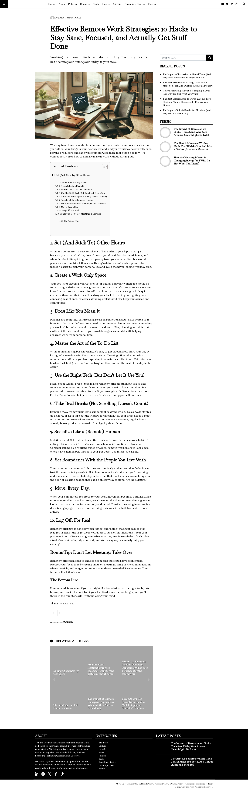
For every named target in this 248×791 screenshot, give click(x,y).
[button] (54, 680)
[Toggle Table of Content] (103, 166)
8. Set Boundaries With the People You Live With (82, 203)
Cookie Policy (161, 783)
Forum (152, 4)
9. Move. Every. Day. (68, 207)
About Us (120, 783)
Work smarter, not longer (117, 592)
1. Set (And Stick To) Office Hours (72, 175)
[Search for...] (183, 58)
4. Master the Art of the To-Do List (76, 189)
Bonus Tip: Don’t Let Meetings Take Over (80, 214)
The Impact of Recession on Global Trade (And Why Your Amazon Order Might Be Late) (191, 132)
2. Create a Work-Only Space (72, 182)
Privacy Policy (176, 783)
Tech (96, 4)
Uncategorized (106, 765)
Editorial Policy (146, 783)
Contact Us (132, 783)
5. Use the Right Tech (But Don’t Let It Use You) (82, 193)
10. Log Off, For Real (69, 210)
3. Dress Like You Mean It (71, 186)
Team (210, 783)
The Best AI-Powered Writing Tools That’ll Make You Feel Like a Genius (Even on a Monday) (193, 146)
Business (85, 4)
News (61, 4)
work (106, 156)
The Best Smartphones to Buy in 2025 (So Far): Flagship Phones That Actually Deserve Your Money (187, 102)
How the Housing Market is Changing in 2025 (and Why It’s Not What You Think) (192, 160)
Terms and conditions (195, 783)
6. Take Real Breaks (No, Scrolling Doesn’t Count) (83, 196)
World (102, 768)
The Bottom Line (71, 221)
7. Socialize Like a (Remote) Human (76, 200)
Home (51, 4)
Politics (72, 4)
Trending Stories (135, 4)
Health (106, 4)
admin (61, 17)
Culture (117, 4)
